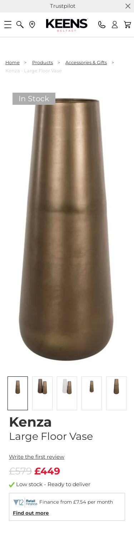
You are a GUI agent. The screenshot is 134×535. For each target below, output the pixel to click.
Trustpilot (62, 5)
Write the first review (36, 456)
